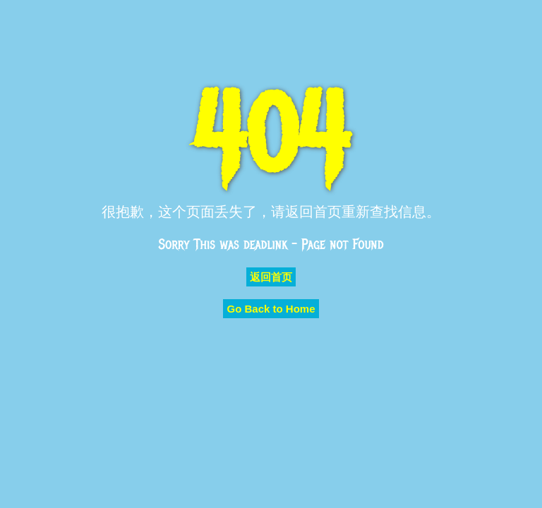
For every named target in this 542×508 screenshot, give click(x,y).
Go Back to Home (271, 309)
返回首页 (271, 277)
